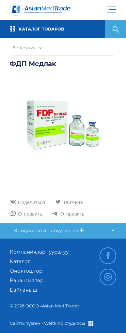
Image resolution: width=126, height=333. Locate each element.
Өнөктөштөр (26, 271)
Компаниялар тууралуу (39, 252)
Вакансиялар (26, 280)
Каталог (20, 261)
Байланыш (23, 290)
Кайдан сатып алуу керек (49, 230)
